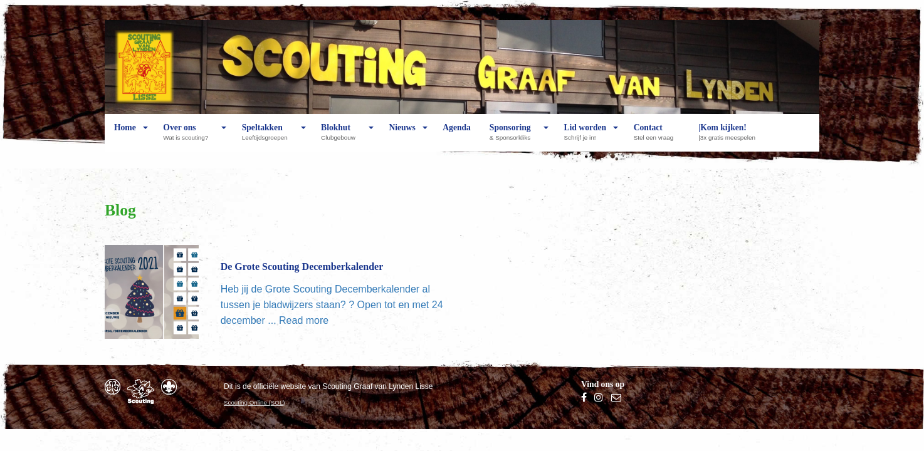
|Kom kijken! (730, 137)
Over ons (188, 137)
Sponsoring (513, 137)
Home (125, 137)
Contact (657, 137)
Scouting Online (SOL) (254, 402)
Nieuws (402, 137)
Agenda (457, 137)
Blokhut (341, 137)
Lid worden (585, 137)
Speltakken (268, 137)
